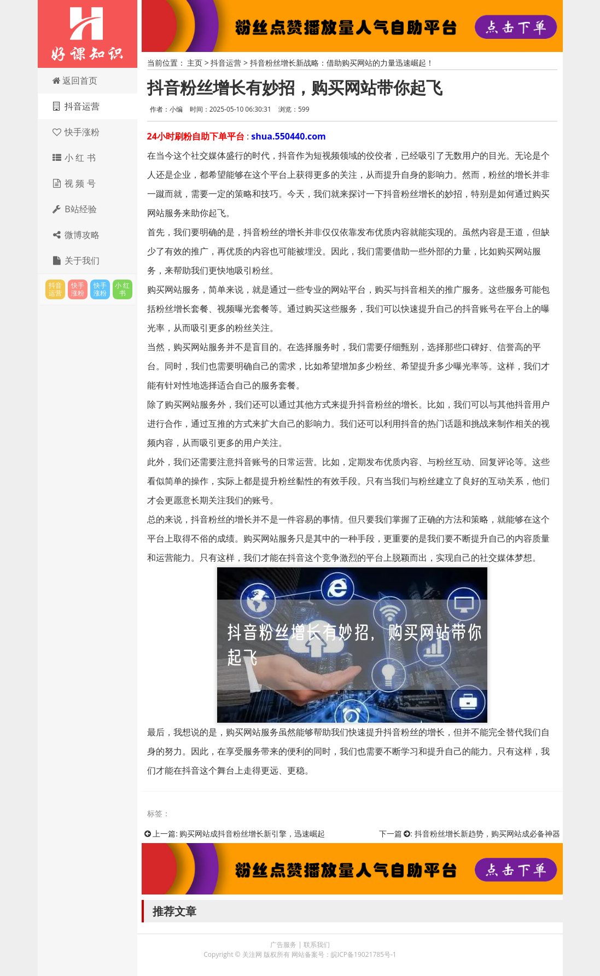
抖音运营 (75, 106)
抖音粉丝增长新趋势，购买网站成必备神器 (487, 833)
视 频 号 (73, 183)
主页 (194, 62)
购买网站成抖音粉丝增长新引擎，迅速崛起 (252, 833)
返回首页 (74, 80)
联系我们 (317, 944)
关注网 (87, 34)
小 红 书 (73, 158)
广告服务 (283, 944)
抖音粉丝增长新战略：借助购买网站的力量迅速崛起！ (342, 62)
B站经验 (74, 209)
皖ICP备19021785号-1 (364, 954)
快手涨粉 (75, 132)
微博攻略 (75, 235)
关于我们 (75, 260)
